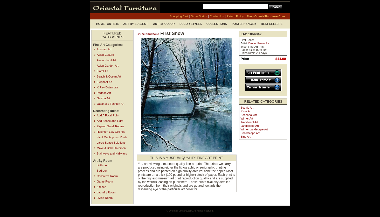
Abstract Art (104, 49)
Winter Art (246, 118)
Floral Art (102, 71)
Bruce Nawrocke (148, 34)
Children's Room (107, 176)
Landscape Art (249, 125)
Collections (216, 23)
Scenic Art (246, 107)
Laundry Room (106, 192)
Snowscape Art (249, 133)
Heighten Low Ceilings (111, 131)
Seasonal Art (248, 114)
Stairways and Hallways (112, 153)
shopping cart (179, 16)
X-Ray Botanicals (108, 87)
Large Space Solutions (111, 142)
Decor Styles (190, 23)
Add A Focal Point (108, 115)
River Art (245, 111)
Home (100, 23)
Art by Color (164, 23)
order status (199, 16)
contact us (217, 16)
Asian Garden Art (108, 65)
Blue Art (245, 136)
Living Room (105, 197)
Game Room (105, 181)
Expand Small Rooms (110, 126)
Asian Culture (105, 54)
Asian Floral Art (106, 60)
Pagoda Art (104, 92)
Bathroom (103, 165)
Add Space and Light (110, 120)
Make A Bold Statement (111, 148)
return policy (235, 16)
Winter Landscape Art (254, 129)
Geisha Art (103, 98)
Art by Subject (135, 23)
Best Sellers (271, 23)
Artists (113, 23)
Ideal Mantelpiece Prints (112, 137)
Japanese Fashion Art (110, 103)
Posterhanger (244, 23)
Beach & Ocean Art (109, 76)
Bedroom (102, 170)
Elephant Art (104, 81)
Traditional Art (249, 122)
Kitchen (101, 186)
